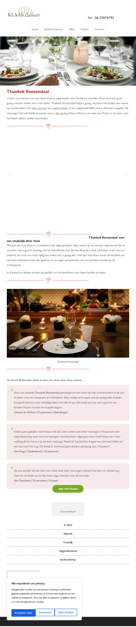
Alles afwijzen (42, 612)
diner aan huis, (40, 108)
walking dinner (62, 108)
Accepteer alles (65, 612)
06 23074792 (104, 18)
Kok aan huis (67, 113)
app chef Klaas (68, 487)
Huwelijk (68, 541)
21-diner (68, 524)
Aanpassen (20, 612)
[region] (44, 600)
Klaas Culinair (24, 10)
